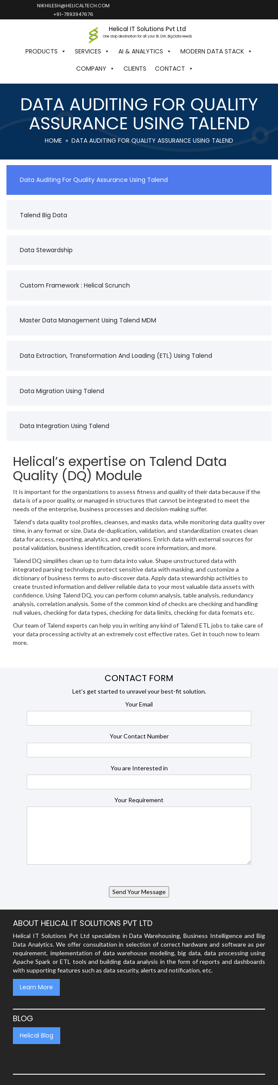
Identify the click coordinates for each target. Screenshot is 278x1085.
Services (92, 51)
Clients (135, 68)
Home (53, 140)
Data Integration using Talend (64, 426)
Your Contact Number (139, 736)
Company (95, 68)
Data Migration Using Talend (62, 391)
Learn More (36, 987)
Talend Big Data (43, 215)
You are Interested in (139, 768)
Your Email (139, 704)
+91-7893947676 (73, 14)
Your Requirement (139, 800)
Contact (174, 68)
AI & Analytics (145, 51)
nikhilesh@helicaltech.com (73, 5)
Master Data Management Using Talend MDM (88, 320)
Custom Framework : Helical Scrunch (75, 285)
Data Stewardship (46, 250)
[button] (202, 68)
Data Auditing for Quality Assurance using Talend (94, 179)
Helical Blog (36, 1035)
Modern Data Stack (216, 51)
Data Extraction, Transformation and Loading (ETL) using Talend (116, 355)
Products (45, 51)
